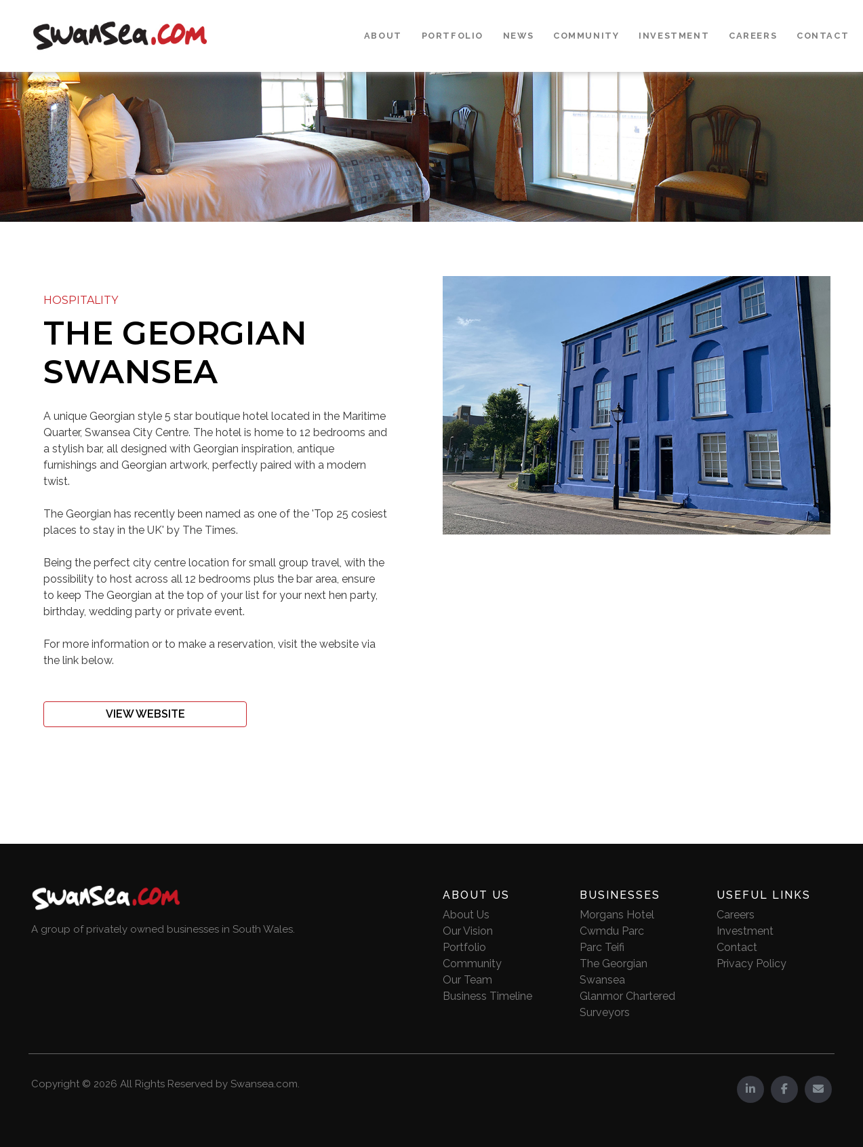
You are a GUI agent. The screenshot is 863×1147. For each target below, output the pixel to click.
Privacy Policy (751, 963)
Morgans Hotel (617, 914)
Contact (823, 36)
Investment (674, 36)
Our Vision (468, 931)
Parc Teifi (602, 947)
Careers (753, 36)
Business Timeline (487, 996)
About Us (466, 914)
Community (586, 36)
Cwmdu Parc (612, 931)
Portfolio (452, 36)
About (383, 36)
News (518, 36)
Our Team (467, 979)
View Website (145, 713)
